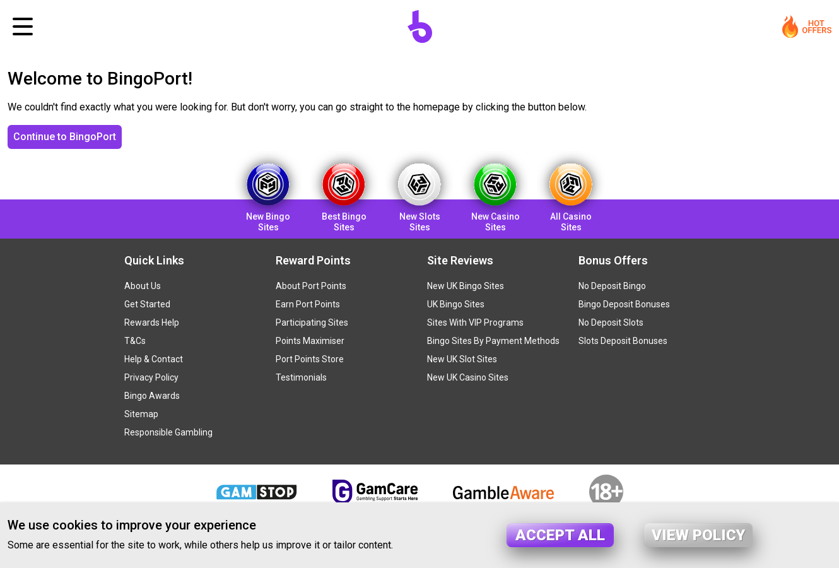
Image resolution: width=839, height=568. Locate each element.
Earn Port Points (308, 304)
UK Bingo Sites (455, 304)
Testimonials (301, 377)
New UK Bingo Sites (465, 286)
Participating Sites (312, 322)
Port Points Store (310, 359)
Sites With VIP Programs (475, 322)
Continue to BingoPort (64, 137)
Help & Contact (153, 359)
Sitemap (141, 414)
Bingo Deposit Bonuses (624, 304)
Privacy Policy (151, 377)
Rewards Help (151, 322)
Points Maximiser (310, 341)
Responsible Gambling (168, 432)
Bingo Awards (152, 396)
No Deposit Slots (610, 322)
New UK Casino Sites (467, 377)
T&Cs (135, 341)
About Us (142, 286)
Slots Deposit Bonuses (622, 341)
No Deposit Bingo (612, 286)
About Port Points (311, 286)
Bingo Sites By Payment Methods (493, 341)
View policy (698, 535)
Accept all (560, 535)
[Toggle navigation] (23, 26)
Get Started (147, 304)
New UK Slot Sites (462, 359)
